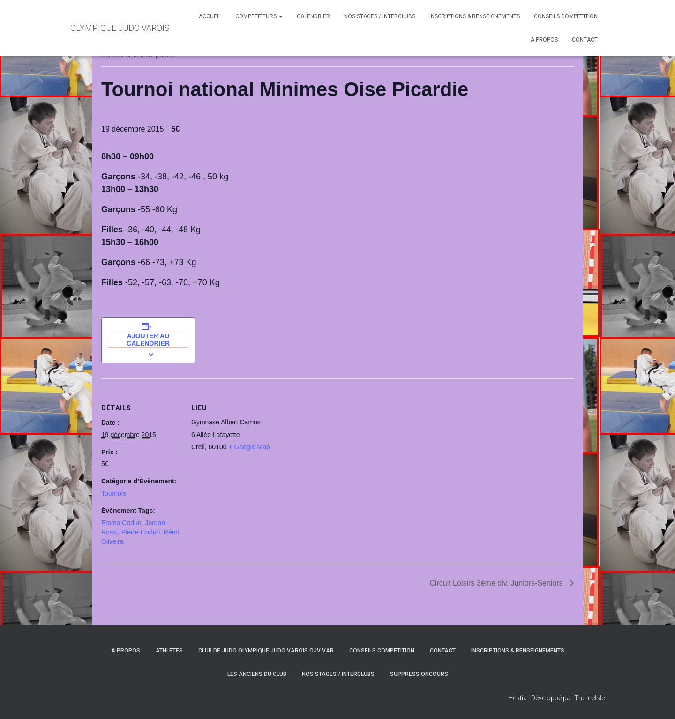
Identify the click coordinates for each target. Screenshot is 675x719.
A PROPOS (544, 40)
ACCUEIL (210, 16)
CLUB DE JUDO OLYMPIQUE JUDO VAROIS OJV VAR (266, 650)
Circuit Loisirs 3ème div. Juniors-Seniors (497, 583)
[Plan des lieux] (330, 443)
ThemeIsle (589, 698)
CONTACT (585, 40)
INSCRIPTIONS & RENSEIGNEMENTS (474, 16)
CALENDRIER (313, 16)
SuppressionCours (419, 674)
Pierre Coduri (140, 532)
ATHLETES (169, 650)
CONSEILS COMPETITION (566, 16)
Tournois (113, 493)
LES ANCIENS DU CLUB (256, 674)
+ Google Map (249, 447)
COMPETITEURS (259, 16)
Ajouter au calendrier (148, 339)
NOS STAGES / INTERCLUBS (379, 16)
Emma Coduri (121, 522)
